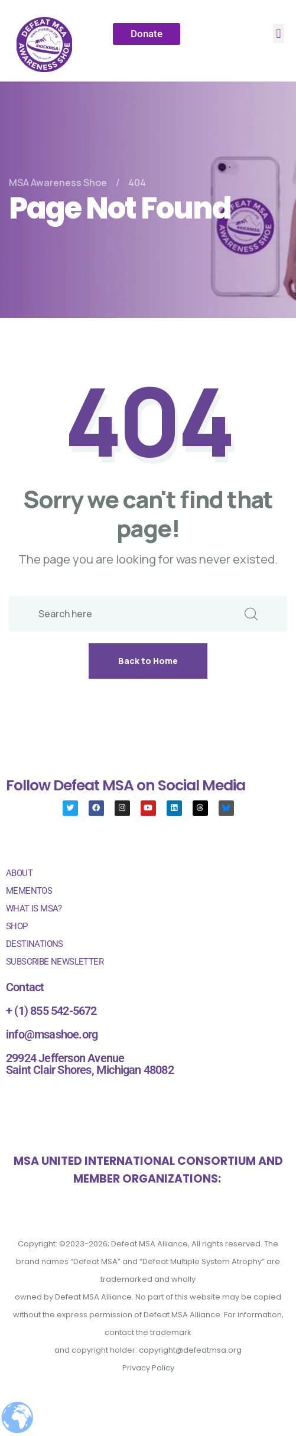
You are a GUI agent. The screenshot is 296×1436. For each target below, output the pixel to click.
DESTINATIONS (34, 944)
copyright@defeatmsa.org (190, 1350)
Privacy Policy (148, 1367)
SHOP (17, 926)
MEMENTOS (29, 890)
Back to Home (148, 660)
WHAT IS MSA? (34, 908)
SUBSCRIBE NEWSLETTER (54, 961)
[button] (278, 33)
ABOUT (19, 873)
